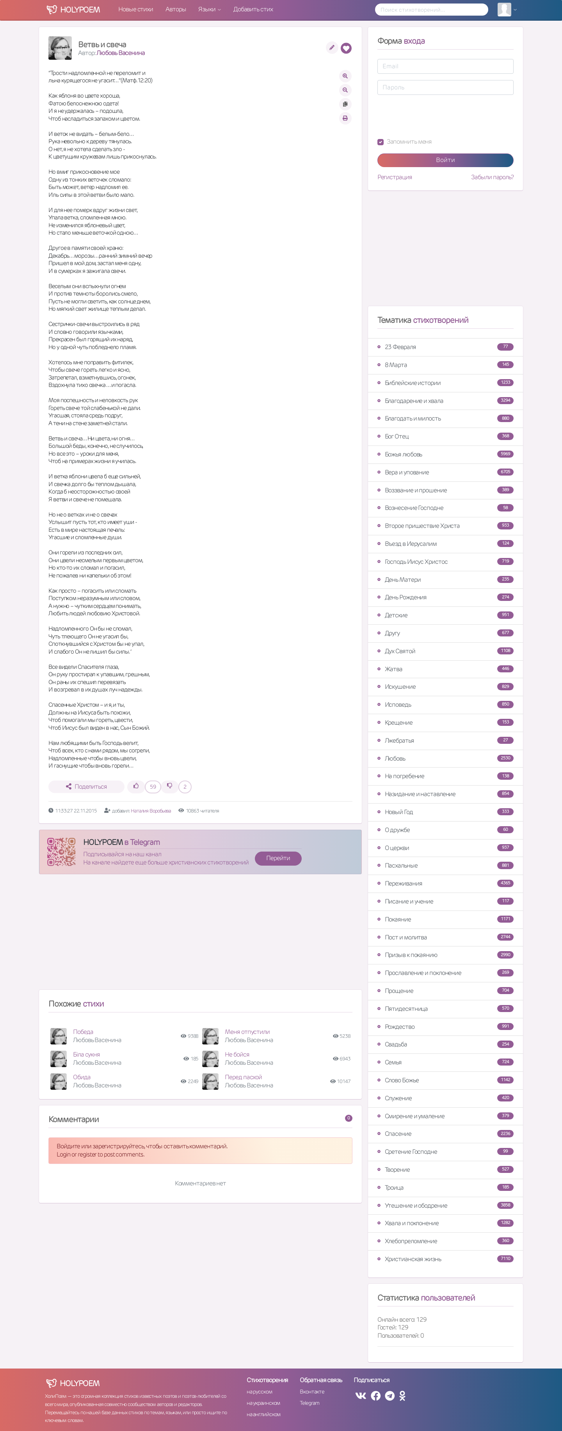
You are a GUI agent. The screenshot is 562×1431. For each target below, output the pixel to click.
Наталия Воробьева (151, 810)
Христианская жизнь (445, 1259)
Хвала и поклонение (445, 1223)
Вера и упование (445, 472)
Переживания (445, 883)
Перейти (278, 858)
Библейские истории (445, 383)
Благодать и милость (445, 418)
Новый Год (445, 812)
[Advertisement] (200, 935)
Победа (83, 1032)
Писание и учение (445, 901)
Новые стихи (135, 9)
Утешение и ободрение (445, 1205)
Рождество (445, 1027)
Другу (445, 633)
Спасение (445, 1134)
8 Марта (445, 365)
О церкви (445, 848)
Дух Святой (445, 651)
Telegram (309, 1402)
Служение (445, 1098)
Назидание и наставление (445, 794)
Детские (445, 615)
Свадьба (445, 1044)
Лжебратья (445, 740)
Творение (445, 1169)
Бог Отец (445, 436)
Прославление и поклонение (445, 973)
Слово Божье (445, 1080)
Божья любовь (445, 454)
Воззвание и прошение (445, 490)
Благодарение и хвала (445, 401)
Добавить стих (253, 9)
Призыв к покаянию (445, 955)
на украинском (263, 1402)
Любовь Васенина (120, 53)
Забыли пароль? (492, 177)
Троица (445, 1187)
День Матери (445, 580)
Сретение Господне (445, 1152)
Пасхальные (445, 865)
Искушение (445, 687)
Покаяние (445, 919)
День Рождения (445, 597)
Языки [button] (207, 9)
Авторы (175, 9)
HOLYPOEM (103, 842)
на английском (264, 1414)
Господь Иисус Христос (445, 562)
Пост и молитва (445, 937)
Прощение (445, 991)
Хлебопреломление (445, 1241)
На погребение (445, 776)
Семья (445, 1062)
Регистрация (394, 177)
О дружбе (445, 830)
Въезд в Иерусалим (445, 544)
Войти (445, 160)
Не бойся (237, 1054)
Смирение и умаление (445, 1116)
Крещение (445, 722)
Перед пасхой (243, 1077)
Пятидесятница (445, 1009)
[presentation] (436, 116)
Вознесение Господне (445, 508)
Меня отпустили (247, 1032)
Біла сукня (86, 1054)
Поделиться (86, 786)
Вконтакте (312, 1391)
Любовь (445, 758)
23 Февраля (445, 347)
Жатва (445, 669)
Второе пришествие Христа (445, 526)
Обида (82, 1077)
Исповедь (445, 704)
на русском (259, 1391)
